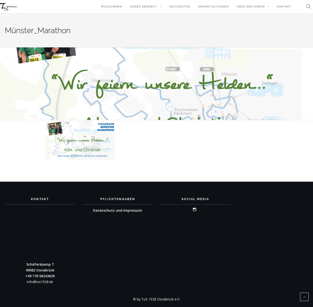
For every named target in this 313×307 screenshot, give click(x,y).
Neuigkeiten (179, 6)
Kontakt (284, 6)
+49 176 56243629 (40, 276)
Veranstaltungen (213, 6)
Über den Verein (251, 6)
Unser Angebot (143, 6)
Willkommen (111, 6)
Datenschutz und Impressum (117, 210)
